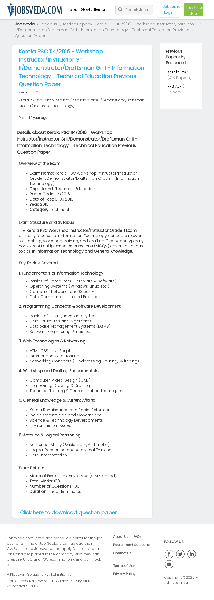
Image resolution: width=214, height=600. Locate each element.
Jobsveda (25, 24)
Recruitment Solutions (131, 544)
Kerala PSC (177, 72)
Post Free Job (193, 10)
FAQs (137, 536)
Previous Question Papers (66, 24)
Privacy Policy (124, 574)
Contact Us (122, 553)
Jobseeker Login (171, 9)
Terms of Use (124, 565)
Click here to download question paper (68, 512)
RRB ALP (175, 86)
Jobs (72, 9)
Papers (101, 9)
